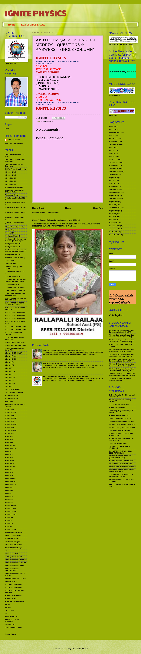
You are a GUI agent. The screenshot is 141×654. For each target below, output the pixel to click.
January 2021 (113, 186)
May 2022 (112, 153)
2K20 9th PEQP (10, 377)
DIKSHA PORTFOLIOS (13, 536)
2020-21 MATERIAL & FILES (15, 290)
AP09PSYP (9, 496)
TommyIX (69, 649)
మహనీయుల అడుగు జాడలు (13, 627)
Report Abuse (10, 634)
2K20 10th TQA (10, 356)
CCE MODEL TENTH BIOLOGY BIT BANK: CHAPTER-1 (121, 470)
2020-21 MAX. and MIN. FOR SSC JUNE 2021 (15, 294)
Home (11, 24)
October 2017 (113, 232)
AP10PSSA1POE (11, 511)
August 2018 (113, 211)
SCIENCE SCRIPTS (11, 598)
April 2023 (112, 135)
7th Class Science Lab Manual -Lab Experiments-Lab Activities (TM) (121, 336)
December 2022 (114, 144)
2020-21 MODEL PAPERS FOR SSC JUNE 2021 (15, 299)
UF (6, 613)
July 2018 (112, 214)
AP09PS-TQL (9, 463)
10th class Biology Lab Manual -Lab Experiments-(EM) (121, 379)
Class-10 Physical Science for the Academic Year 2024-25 (63, 363)
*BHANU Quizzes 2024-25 (14, 187)
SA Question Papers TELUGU (15, 578)
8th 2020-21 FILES (11, 395)
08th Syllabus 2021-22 (13, 244)
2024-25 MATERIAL (33, 24)
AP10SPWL (9, 527)
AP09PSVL (8, 493)
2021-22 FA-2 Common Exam (15, 316)
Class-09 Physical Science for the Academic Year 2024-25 (63, 350)
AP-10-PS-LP (9, 433)
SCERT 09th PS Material (13, 584)
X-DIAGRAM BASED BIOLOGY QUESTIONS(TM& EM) (120, 456)
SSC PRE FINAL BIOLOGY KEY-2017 (122, 424)
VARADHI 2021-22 (11, 616)
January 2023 (113, 141)
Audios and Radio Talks (13, 533)
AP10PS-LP (9, 502)
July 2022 (112, 147)
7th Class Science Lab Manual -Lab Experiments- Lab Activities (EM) (121, 355)
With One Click (10, 624)
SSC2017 (8, 604)
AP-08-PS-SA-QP (11, 418)
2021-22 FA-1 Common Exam (15, 312)
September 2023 (114, 132)
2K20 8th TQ (9, 368)
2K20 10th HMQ (10, 359)
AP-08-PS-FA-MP (11, 412)
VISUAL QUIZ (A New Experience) (12, 620)
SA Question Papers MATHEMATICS (12, 569)
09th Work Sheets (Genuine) (15, 257)
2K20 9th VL (9, 386)
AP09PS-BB (9, 457)
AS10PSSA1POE (11, 530)
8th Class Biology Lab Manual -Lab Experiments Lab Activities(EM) (121, 360)
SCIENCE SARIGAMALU (13, 595)
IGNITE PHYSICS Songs (13, 548)
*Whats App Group (11, 195)
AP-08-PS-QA (9, 415)
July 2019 (112, 205)
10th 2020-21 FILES (12, 264)
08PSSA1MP (9, 233)
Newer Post (38, 208)
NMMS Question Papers (13, 557)
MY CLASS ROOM (11, 554)
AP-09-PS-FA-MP (11, 424)
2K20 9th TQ (9, 380)
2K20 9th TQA (10, 383)
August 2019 (113, 201)
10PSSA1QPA (10, 260)
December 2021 (114, 168)
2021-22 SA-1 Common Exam (15, 326)
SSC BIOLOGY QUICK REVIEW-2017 (122, 427)
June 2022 (112, 150)
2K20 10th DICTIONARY (13, 353)
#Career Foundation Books (14, 227)
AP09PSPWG (9, 475)
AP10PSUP (9, 517)
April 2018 (112, 220)
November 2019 (114, 198)
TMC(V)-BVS (9, 610)
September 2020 (114, 192)
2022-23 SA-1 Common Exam (15, 345)
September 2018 (114, 208)
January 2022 (113, 165)
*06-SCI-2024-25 (10, 172)
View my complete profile (14, 143)
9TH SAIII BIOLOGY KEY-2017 (119, 415)
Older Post (98, 208)
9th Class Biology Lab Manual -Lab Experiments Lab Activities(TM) (121, 370)
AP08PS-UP (9, 439)
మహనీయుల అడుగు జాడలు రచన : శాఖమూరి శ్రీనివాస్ (121, 294)
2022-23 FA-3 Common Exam (15, 342)
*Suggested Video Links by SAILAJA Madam (14, 191)
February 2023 (114, 138)
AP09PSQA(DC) (10, 478)
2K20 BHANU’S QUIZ (12, 389)
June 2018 (112, 217)
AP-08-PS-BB (9, 409)
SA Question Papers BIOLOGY (16, 560)
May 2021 (112, 183)
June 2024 (112, 129)
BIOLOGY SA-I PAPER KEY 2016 (120, 464)
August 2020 (113, 195)
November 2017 (114, 229)
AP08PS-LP (9, 436)
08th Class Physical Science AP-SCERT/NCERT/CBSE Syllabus (65, 376)
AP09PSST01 (9, 487)
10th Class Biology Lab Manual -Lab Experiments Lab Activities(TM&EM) (122, 374)
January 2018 (113, 223)
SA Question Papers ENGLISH (15, 563)
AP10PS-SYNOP (10, 505)
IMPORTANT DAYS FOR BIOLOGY (121, 461)
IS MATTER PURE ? (47, 89)
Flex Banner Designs (12, 542)
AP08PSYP (9, 454)
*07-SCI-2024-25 (10, 175)
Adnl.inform (9, 401)
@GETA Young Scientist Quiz (15, 169)
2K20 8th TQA (10, 371)
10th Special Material (12, 276)
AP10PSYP (9, 523)
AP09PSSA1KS (10, 484)
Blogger (85, 649)
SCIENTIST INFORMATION (14, 601)
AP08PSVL (8, 451)
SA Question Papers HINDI (14, 566)
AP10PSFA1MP (10, 508)
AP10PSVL (8, 520)
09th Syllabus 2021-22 (13, 254)
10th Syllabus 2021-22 (13, 284)
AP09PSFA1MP (10, 466)
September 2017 (114, 235)
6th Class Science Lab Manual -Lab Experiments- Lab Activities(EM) (121, 350)
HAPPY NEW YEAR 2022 (13, 545)
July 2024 (112, 126)
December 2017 (114, 226)
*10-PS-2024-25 (10, 184)
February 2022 (114, 162)
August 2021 (113, 177)
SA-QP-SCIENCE (11, 581)
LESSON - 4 (42, 86)
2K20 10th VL (9, 365)
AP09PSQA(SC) (47, 121)
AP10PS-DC (9, 499)
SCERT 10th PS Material (13, 587)
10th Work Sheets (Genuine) (15, 287)
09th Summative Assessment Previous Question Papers (15, 250)
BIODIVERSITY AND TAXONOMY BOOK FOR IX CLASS (120, 452)
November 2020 (114, 189)
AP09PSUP (9, 490)
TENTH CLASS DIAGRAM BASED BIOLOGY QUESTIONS (121, 475)
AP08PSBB (9, 442)
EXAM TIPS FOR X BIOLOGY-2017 (121, 418)
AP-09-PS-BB (9, 421)
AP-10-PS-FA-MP (11, 430)
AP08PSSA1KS (10, 448)
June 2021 (112, 180)
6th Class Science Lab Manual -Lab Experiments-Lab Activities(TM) (121, 331)
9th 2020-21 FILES (11, 398)
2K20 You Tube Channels (14, 392)
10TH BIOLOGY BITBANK (118, 443)
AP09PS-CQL (9, 460)
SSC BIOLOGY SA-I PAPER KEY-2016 (122, 467)
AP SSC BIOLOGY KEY (117, 408)
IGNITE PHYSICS (35, 13)
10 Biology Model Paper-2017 (119, 430)
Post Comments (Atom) (50, 212)
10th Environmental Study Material (121, 421)
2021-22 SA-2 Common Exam (15, 329)
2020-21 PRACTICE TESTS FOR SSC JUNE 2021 (14, 304)
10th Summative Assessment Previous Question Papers (15, 280)
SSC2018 (8, 607)
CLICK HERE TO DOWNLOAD (54, 77)
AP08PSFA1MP (10, 445)
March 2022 (113, 159)
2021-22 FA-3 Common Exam (15, 319)
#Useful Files (9, 230)
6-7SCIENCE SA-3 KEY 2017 (119, 405)
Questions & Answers (47, 80)
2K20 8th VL (9, 374)
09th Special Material (12, 247)
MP (6, 551)
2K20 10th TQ (10, 362)
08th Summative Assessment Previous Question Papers (15, 240)
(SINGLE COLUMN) (47, 83)
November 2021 (114, 171)
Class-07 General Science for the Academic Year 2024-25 (56, 220)
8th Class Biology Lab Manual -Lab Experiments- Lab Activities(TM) (121, 340)
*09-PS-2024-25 (10, 181)
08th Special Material (12, 236)
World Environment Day (118, 72)
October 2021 (113, 174)
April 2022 (112, 156)
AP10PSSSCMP (10, 514)
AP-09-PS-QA (9, 427)
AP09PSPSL (9, 472)
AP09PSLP (8, 469)
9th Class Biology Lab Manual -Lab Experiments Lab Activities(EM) (121, 365)
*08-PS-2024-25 (10, 178)
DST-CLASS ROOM (11, 539)
